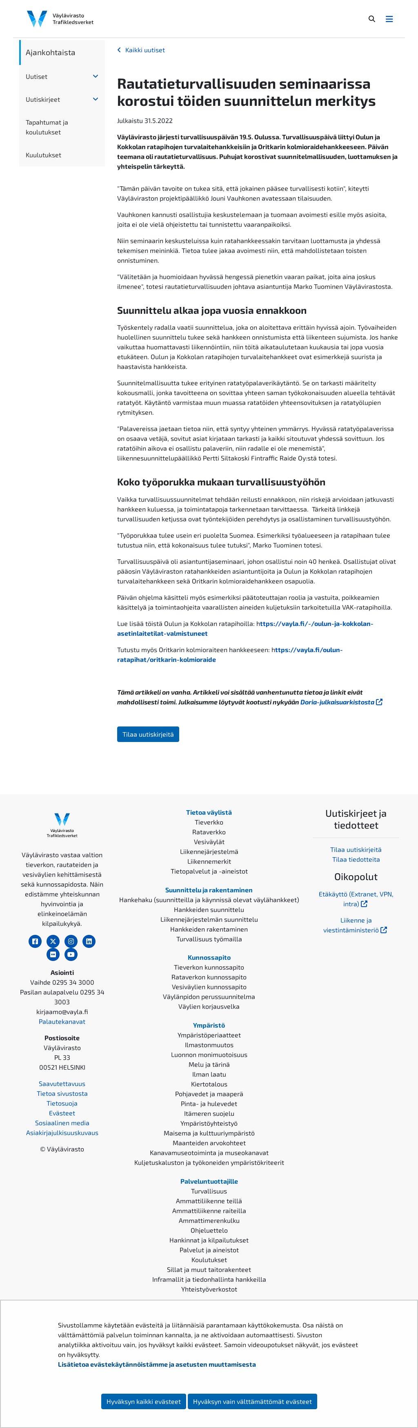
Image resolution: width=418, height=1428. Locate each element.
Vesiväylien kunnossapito (209, 986)
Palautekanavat (62, 1021)
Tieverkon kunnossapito (209, 967)
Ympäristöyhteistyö (209, 1123)
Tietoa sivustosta (62, 1093)
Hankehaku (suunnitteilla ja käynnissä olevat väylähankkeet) (209, 899)
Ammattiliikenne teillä (209, 1201)
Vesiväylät (209, 841)
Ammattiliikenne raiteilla (209, 1210)
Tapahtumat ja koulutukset (47, 127)
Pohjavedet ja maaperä (209, 1093)
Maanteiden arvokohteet (209, 1142)
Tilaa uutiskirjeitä (148, 734)
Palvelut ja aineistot (209, 1250)
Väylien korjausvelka (209, 1006)
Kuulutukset (43, 155)
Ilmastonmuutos (209, 1044)
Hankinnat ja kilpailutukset (209, 1240)
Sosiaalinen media (62, 1122)
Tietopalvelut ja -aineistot (209, 871)
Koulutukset (209, 1259)
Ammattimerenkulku (209, 1220)
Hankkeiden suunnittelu (209, 909)
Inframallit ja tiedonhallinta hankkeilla (209, 1279)
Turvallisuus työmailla (209, 939)
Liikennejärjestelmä (209, 851)
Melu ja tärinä (209, 1064)
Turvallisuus (209, 1191)
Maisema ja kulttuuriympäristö (209, 1133)
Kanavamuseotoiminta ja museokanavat (209, 1152)
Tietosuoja (62, 1103)
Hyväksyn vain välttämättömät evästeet (252, 1401)
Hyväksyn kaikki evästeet (144, 1401)
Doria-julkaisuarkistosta (342, 702)
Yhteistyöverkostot (209, 1289)
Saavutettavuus (62, 1083)
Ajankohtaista (51, 52)
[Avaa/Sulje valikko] (389, 19)
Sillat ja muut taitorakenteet (209, 1269)
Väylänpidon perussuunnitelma (209, 996)
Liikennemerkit (209, 861)
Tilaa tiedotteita (356, 859)
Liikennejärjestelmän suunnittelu (209, 919)
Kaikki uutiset (145, 50)
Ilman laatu (209, 1074)
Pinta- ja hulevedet (209, 1103)
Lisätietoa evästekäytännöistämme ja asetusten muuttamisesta (157, 1364)
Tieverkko (209, 822)
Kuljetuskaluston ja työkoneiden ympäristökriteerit (209, 1162)
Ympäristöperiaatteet (209, 1035)
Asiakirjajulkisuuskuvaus (62, 1132)
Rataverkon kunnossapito (209, 977)
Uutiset (36, 76)
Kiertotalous (209, 1084)
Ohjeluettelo (209, 1230)
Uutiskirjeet (43, 99)
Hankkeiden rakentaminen (209, 929)
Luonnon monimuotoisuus (209, 1054)
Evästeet (62, 1113)
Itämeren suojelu (209, 1113)
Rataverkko (209, 832)
